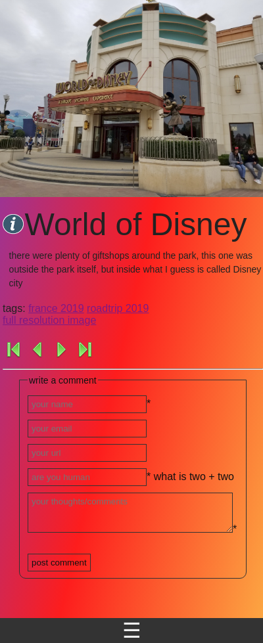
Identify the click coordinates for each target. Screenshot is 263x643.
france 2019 (56, 308)
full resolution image (49, 320)
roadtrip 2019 (118, 308)
